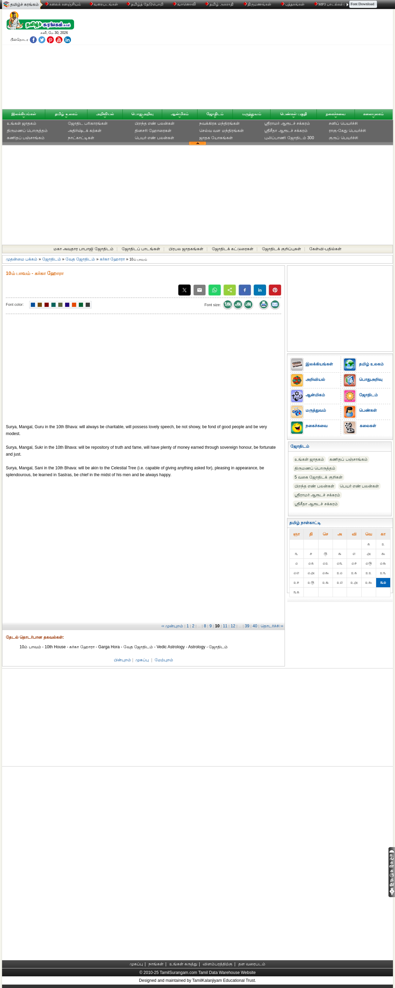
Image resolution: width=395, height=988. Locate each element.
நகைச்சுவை (336, 114)
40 (255, 626)
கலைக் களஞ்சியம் (63, 4)
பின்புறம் (122, 660)
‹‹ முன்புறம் (172, 626)
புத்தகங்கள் (293, 4)
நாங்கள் (156, 964)
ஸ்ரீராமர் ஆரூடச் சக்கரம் (287, 123)
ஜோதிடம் (215, 114)
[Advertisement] (263, 61)
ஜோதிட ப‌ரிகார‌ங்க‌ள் (88, 123)
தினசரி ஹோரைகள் (153, 130)
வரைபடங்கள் (103, 4)
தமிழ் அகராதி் (220, 4)
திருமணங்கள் (258, 4)
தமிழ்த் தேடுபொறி (145, 4)
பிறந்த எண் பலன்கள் (155, 123)
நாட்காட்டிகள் (81, 137)
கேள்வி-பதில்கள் (325, 248)
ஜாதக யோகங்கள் (216, 137)
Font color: (15, 304)
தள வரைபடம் (251, 964)
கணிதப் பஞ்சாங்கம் (26, 137)
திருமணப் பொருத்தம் (27, 130)
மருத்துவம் (251, 114)
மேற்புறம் (164, 660)
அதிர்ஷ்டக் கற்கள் (84, 130)
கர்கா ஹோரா (112, 259)
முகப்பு (142, 660)
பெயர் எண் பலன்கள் (154, 137)
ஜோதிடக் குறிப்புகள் (281, 248)
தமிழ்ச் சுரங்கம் (24, 4)
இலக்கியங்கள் (23, 114)
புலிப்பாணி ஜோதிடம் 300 (289, 137)
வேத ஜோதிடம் (80, 259)
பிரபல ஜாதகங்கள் (186, 248)
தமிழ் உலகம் (66, 114)
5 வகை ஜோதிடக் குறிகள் (319, 477)
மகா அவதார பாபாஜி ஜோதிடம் (83, 248)
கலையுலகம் (373, 114)
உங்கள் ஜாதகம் (21, 123)
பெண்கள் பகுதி (293, 114)
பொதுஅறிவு (142, 114)
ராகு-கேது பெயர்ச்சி (347, 130)
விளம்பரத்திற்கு (217, 964)
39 (247, 626)
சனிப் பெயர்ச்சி (343, 123)
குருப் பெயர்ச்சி (343, 137)
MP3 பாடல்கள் (329, 4)
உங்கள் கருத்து (183, 964)
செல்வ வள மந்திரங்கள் (221, 130)
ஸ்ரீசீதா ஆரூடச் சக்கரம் (286, 130)
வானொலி (185, 4)
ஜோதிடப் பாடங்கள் (141, 248)
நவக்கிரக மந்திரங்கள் (219, 123)
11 (225, 626)
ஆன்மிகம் (180, 114)
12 (233, 626)
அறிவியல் (105, 114)
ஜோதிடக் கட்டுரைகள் (232, 248)
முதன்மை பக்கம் (21, 259)
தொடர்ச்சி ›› (272, 626)
